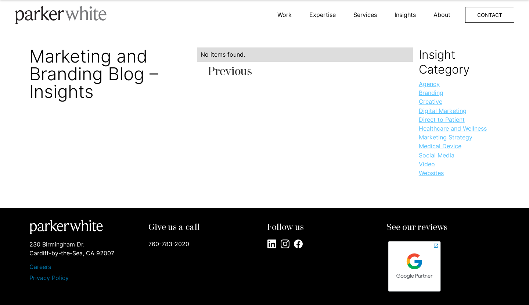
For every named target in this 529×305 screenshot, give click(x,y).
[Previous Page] (230, 72)
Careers (40, 266)
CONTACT (489, 15)
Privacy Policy (49, 277)
